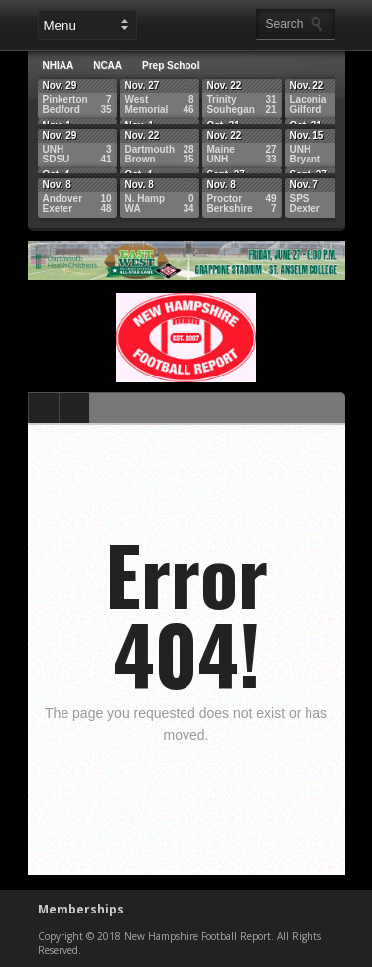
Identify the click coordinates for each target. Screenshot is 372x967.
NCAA (107, 65)
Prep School (170, 65)
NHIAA (58, 65)
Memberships (81, 909)
